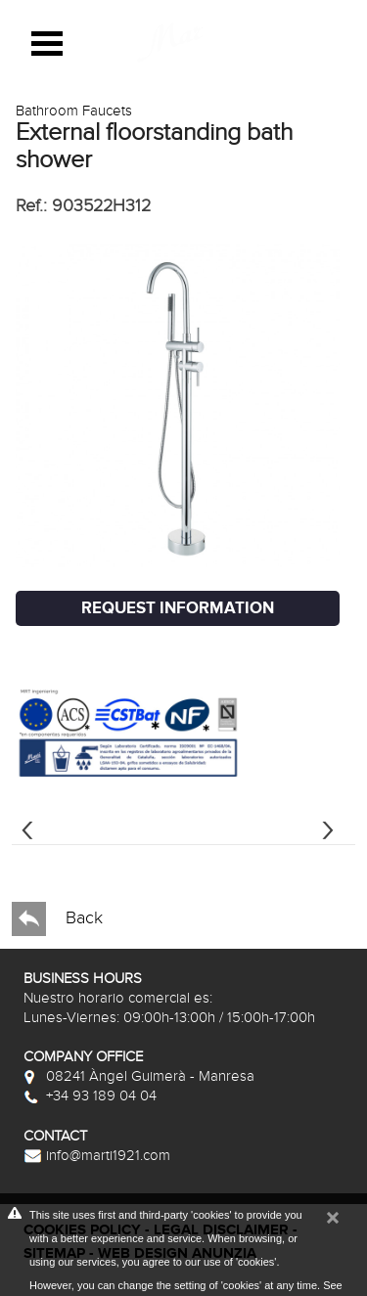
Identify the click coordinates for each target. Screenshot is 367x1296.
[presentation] (27, 827)
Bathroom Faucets (74, 110)
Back (57, 919)
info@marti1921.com (96, 1155)
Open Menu (46, 44)
